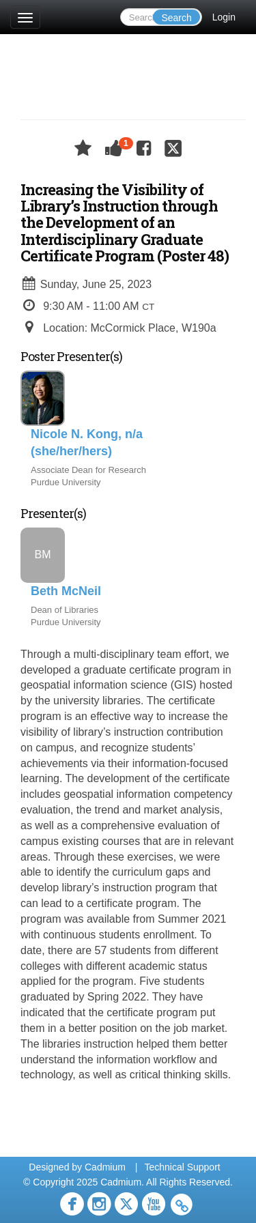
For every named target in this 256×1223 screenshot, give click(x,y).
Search (176, 17)
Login (224, 17)
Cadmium (105, 1167)
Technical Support (182, 1167)
